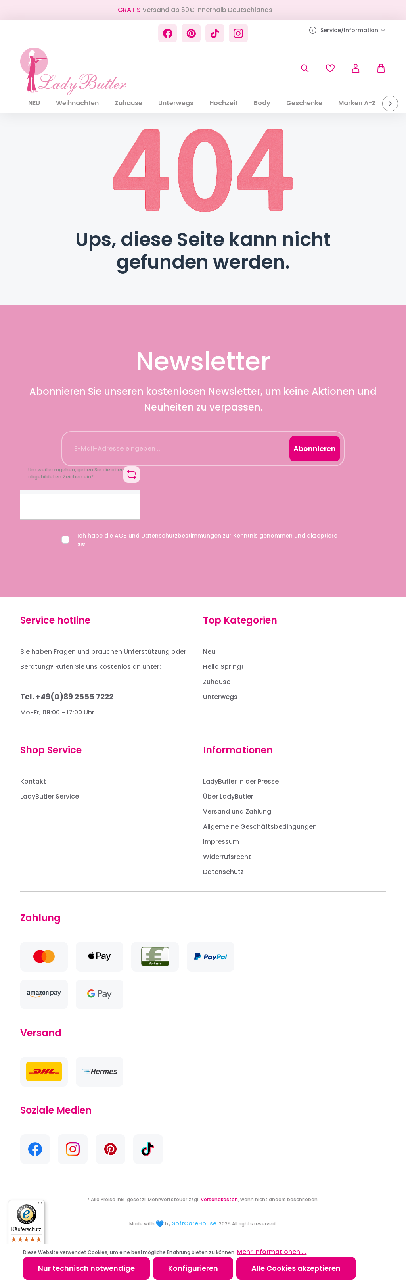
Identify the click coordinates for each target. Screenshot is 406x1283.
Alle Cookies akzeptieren (296, 1268)
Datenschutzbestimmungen (181, 536)
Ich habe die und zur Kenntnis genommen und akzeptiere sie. (207, 540)
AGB (121, 536)
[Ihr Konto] (355, 68)
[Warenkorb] (377, 68)
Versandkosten (219, 1199)
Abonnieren (314, 448)
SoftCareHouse (194, 1223)
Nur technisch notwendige (86, 1268)
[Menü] (40, 1205)
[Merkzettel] (330, 68)
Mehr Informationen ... (271, 1251)
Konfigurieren (193, 1268)
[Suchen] (305, 68)
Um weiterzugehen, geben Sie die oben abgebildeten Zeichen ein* (76, 473)
